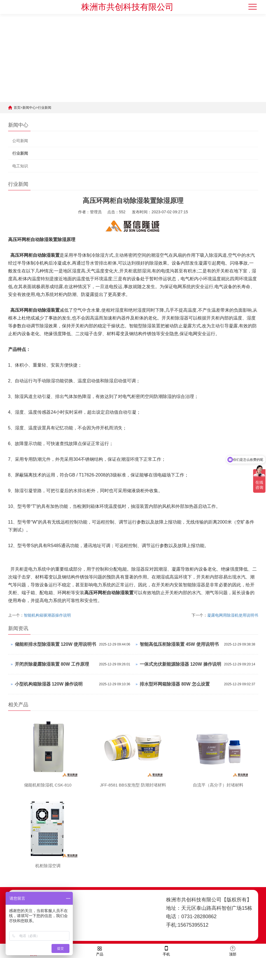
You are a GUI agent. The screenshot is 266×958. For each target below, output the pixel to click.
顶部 (232, 950)
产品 (99, 950)
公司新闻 (20, 140)
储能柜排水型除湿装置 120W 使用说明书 (55, 644)
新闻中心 (29, 108)
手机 (166, 950)
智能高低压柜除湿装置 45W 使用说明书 (179, 644)
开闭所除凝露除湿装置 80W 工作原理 (52, 664)
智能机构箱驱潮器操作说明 (47, 615)
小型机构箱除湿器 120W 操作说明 (49, 684)
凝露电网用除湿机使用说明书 (232, 615)
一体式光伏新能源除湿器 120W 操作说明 (180, 664)
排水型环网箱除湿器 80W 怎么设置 (175, 684)
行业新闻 (44, 108)
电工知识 (20, 166)
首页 (17, 108)
